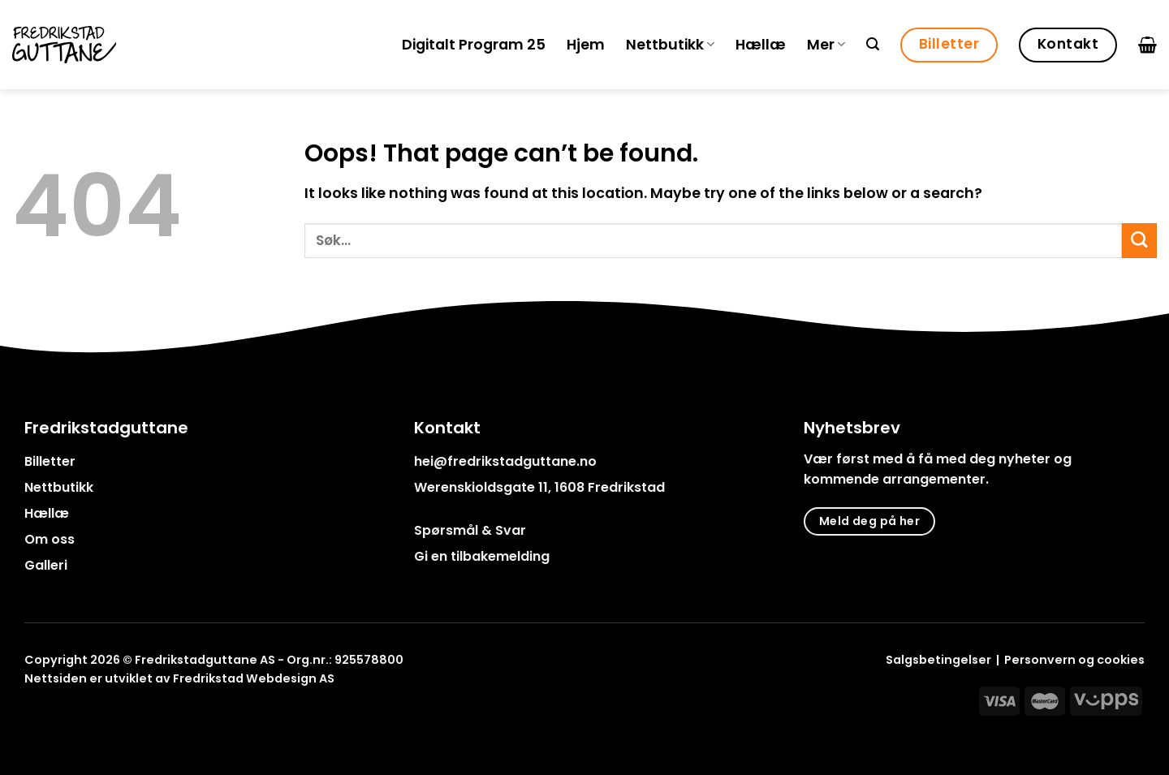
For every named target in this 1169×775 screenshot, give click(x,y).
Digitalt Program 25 (474, 44)
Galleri (45, 565)
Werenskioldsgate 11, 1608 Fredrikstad (539, 487)
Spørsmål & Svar (470, 530)
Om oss (49, 539)
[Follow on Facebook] (34, 715)
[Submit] (1139, 240)
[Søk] (872, 44)
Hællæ (760, 44)
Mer (826, 44)
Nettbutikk (670, 44)
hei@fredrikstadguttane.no (505, 461)
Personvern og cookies (1074, 660)
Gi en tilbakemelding (482, 556)
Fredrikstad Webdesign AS (253, 678)
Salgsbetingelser (938, 660)
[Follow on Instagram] (56, 715)
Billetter (49, 461)
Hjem (586, 44)
